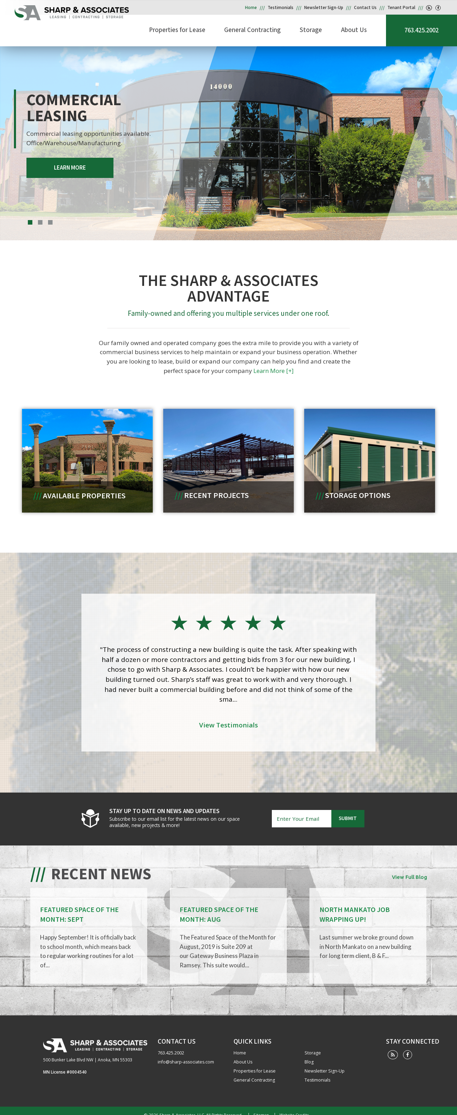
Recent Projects (216, 494)
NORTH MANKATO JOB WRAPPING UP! (354, 908)
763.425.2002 (421, 30)
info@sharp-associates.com (186, 1054)
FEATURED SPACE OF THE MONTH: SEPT (79, 908)
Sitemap (260, 1107)
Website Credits (293, 1107)
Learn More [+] (262, 369)
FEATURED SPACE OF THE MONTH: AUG (219, 908)
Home (251, 7)
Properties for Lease (201, 29)
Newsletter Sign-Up (323, 7)
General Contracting (271, 29)
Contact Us (365, 7)
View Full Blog (409, 871)
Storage (323, 29)
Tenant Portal (401, 7)
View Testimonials (228, 720)
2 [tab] (40, 222)
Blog (309, 1054)
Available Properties (83, 494)
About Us (360, 29)
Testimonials (280, 7)
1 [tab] (30, 222)
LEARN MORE (65, 167)
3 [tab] (50, 222)
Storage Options (358, 494)
